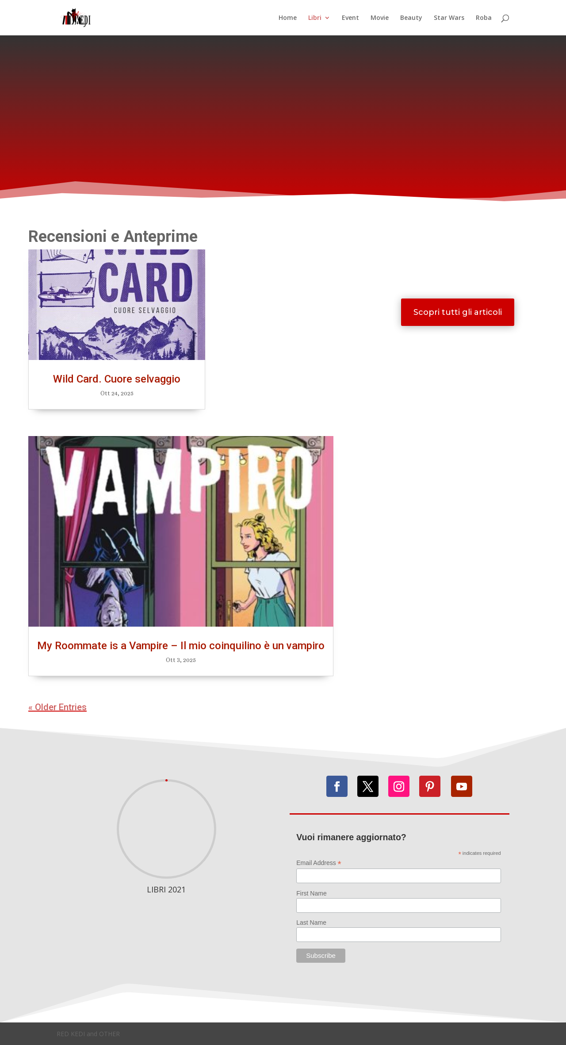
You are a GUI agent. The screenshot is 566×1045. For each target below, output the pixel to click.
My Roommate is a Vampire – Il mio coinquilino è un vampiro (181, 645)
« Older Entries (57, 707)
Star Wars (449, 18)
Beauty (411, 18)
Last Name (311, 922)
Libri (314, 18)
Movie (380, 18)
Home (288, 18)
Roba (484, 18)
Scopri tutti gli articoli (457, 312)
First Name (311, 893)
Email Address (318, 863)
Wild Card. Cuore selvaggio (116, 379)
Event (350, 18)
